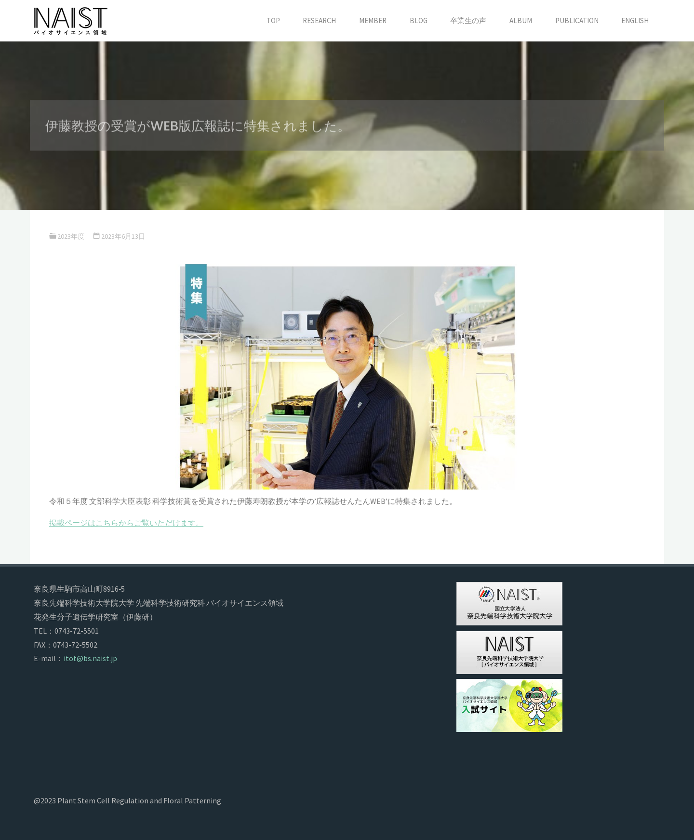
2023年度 (70, 236)
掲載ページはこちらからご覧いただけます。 (126, 523)
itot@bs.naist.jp (90, 658)
